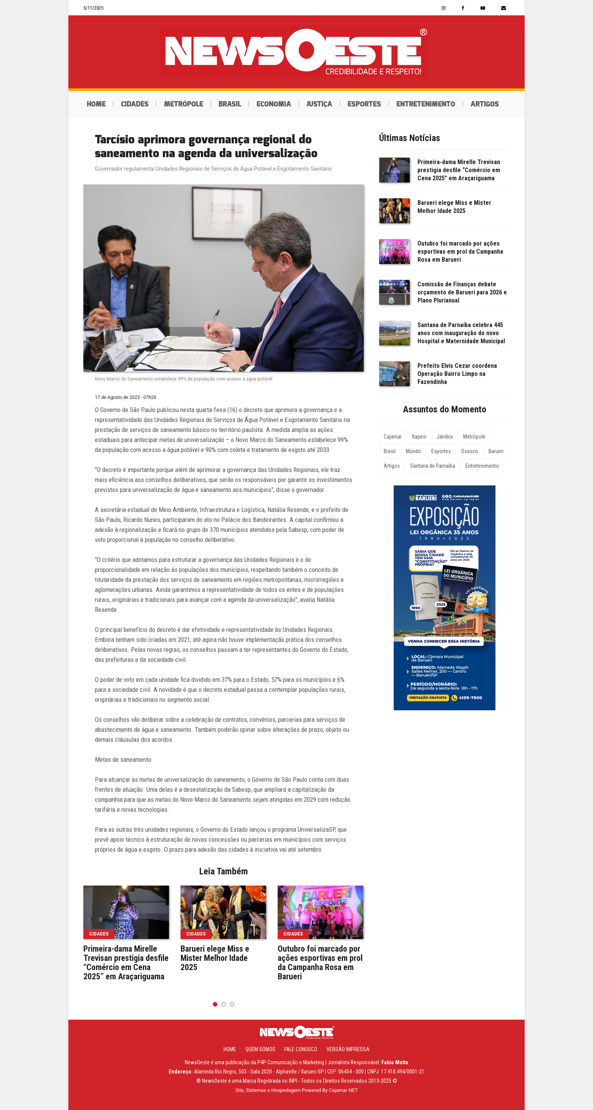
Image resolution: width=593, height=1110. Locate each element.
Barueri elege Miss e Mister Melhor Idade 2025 (215, 958)
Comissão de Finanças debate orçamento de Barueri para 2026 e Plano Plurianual (462, 292)
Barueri (496, 451)
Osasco (469, 451)
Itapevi (419, 437)
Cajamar (393, 437)
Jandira (445, 437)
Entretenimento (425, 104)
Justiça (319, 104)
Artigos (484, 104)
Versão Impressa (347, 1049)
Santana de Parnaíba (432, 466)
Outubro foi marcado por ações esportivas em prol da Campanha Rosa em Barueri (320, 962)
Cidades (135, 104)
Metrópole (183, 104)
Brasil (230, 104)
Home (96, 104)
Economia (274, 104)
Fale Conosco (300, 1049)
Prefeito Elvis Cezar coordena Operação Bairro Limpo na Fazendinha (457, 374)
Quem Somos (260, 1049)
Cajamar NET (343, 1090)
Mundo (413, 451)
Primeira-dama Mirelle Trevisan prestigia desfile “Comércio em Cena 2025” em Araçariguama (126, 962)
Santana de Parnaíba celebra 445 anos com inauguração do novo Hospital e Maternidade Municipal (461, 333)
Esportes (364, 104)
